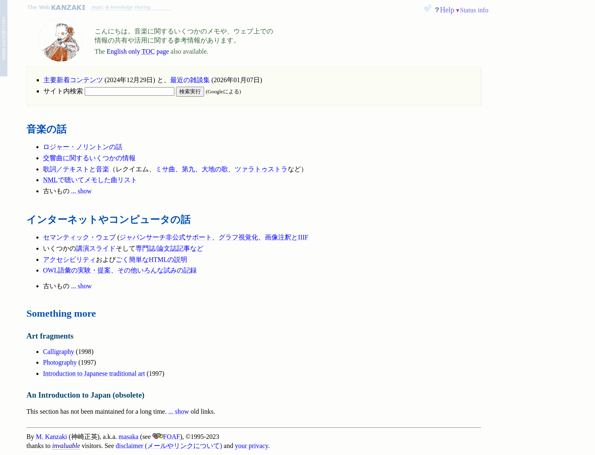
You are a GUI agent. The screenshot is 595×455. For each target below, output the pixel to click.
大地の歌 (215, 169)
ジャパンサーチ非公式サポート (165, 237)
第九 (188, 169)
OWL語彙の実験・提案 (77, 270)
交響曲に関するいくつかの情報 (89, 157)
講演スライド (96, 248)
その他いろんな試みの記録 (157, 270)
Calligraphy (58, 351)
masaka (128, 436)
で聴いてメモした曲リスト (90, 179)
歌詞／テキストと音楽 (76, 169)
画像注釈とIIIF (286, 237)
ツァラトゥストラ (261, 169)
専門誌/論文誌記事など (169, 248)
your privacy (251, 445)
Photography (60, 362)
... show (81, 190)
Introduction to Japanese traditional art (94, 373)
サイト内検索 (108, 91)
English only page (138, 51)
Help (447, 10)
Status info (474, 10)
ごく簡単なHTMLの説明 (151, 259)
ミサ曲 (165, 169)
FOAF (166, 436)
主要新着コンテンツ (73, 79)
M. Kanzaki (51, 436)
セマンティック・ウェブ (79, 237)
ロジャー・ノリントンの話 (82, 146)
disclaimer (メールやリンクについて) (169, 445)
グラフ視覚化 (238, 237)
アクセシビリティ (69, 259)
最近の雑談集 (190, 79)
